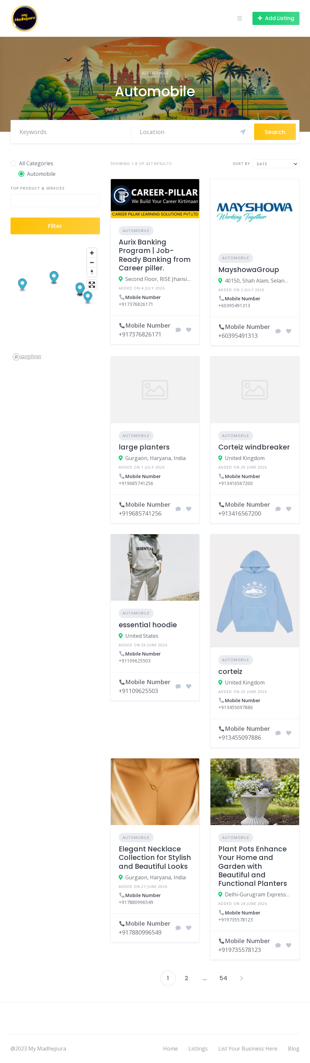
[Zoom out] (92, 262)
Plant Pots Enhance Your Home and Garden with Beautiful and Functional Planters (252, 866)
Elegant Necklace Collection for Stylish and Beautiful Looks (155, 857)
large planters (144, 447)
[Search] (192, 132)
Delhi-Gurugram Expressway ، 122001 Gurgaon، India (258, 894)
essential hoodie (148, 625)
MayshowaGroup (248, 269)
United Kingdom (245, 458)
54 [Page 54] (223, 978)
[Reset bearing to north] (92, 272)
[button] (87, 298)
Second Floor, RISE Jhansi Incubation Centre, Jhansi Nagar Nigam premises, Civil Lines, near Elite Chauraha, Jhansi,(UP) (158, 279)
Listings (198, 1048)
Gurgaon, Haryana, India (155, 458)
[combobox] (276, 163)
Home (170, 1048)
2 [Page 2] (186, 978)
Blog (293, 1048)
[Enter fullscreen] (92, 284)
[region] (55, 304)
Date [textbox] (262, 163)
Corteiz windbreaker (254, 447)
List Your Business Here (247, 1048)
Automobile (136, 230)
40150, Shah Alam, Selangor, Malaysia (258, 280)
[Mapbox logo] (26, 357)
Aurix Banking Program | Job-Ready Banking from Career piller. (155, 255)
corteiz (230, 671)
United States (141, 635)
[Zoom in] (92, 253)
